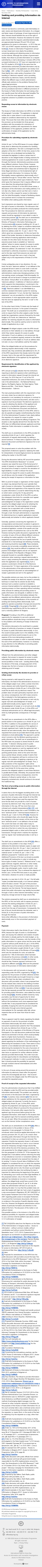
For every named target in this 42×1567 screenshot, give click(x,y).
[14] (38, 706)
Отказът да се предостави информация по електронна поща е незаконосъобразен (21, 1383)
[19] (32, 841)
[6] (5, 288)
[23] (34, 972)
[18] (27, 815)
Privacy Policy (23, 1543)
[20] (37, 950)
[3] (9, 71)
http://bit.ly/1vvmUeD (10, 1319)
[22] (20, 963)
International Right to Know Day (21, 1553)
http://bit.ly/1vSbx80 (25, 1250)
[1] (7, 49)
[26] (5, 1097)
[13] (16, 606)
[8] (9, 444)
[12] (6, 606)
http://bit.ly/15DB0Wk (10, 1277)
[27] (27, 1097)
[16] (29, 808)
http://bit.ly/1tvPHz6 (9, 1290)
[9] (25, 544)
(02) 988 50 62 (10, 1532)
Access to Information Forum (21, 1557)
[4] (17, 217)
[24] (23, 988)
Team (15, 1543)
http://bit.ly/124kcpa (25, 1243)
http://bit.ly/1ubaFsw (9, 1359)
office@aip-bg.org (12, 1534)
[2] (20, 64)
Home (3, 10)
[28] (32, 1126)
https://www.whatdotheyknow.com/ (15, 1341)
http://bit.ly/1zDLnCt (9, 1390)
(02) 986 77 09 (32, 1532)
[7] (16, 371)
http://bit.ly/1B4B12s (9, 1268)
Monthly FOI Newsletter (22, 10)
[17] (32, 808)
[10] (8, 548)
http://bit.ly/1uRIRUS (9, 1374)
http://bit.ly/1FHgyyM (10, 1337)
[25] (13, 995)
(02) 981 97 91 (21, 1532)
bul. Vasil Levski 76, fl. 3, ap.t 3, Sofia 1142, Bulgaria (22, 1529)
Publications (10, 10)
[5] (14, 224)
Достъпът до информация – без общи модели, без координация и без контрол (20, 1238)
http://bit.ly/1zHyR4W (10, 1350)
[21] (25, 957)
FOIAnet (21, 1560)
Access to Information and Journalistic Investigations (21, 1555)
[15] (21, 735)
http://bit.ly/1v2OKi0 (9, 1472)
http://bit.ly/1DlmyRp (20, 1299)
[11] (27, 562)
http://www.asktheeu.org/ (21, 1343)
